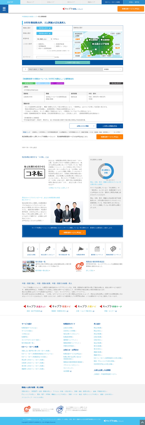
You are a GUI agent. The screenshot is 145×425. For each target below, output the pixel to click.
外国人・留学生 (134, 2)
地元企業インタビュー (70, 334)
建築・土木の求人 (106, 394)
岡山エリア (30, 2)
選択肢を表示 (43, 28)
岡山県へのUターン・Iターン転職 (32, 360)
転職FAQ (24, 337)
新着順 (106, 69)
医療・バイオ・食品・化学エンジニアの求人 (83, 394)
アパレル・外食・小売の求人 (62, 391)
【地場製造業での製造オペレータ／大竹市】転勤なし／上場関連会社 (48, 79)
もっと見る (117, 132)
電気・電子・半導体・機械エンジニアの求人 (51, 394)
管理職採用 (42, 46)
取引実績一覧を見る (42, 270)
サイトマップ (67, 368)
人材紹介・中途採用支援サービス (105, 374)
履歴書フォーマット (70, 340)
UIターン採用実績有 (45, 48)
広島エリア (50, 2)
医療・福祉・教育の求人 (82, 391)
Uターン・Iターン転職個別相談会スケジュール (37, 354)
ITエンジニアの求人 (28, 394)
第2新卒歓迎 (60, 44)
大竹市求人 (42, 132)
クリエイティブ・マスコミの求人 (33, 397)
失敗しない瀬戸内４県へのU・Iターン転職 (35, 351)
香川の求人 (97, 349)
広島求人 (34, 132)
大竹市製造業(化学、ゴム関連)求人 (57, 132)
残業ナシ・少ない (62, 46)
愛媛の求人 (97, 355)
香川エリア (71, 2)
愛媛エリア (91, 2)
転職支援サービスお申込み (72, 354)
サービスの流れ (27, 331)
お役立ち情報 (67, 328)
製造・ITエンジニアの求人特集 (104, 361)
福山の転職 (97, 343)
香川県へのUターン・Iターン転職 (32, 366)
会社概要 (66, 371)
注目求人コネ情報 (69, 331)
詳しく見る (89, 270)
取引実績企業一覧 (27, 343)
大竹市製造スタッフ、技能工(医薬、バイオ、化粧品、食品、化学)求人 (89, 132)
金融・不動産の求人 (99, 391)
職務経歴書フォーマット (71, 343)
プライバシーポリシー (70, 365)
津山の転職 (97, 334)
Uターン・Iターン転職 (112, 2)
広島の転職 (97, 337)
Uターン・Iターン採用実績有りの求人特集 (107, 358)
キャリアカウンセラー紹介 (30, 340)
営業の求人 (25, 391)
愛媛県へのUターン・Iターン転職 (32, 369)
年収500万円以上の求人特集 (103, 364)
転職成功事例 (67, 337)
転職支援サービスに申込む (131, 9)
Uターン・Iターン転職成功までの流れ (34, 357)
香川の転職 (97, 346)
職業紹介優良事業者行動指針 (72, 362)
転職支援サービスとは (29, 328)
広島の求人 (97, 340)
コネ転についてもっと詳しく (57, 188)
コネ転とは (25, 334)
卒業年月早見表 (68, 346)
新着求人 (41, 44)
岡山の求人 (97, 331)
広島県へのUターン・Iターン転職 (32, 363)
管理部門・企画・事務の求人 (40, 391)
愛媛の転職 (97, 352)
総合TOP (10, 2)
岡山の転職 (97, 328)
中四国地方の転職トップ (29, 16)
